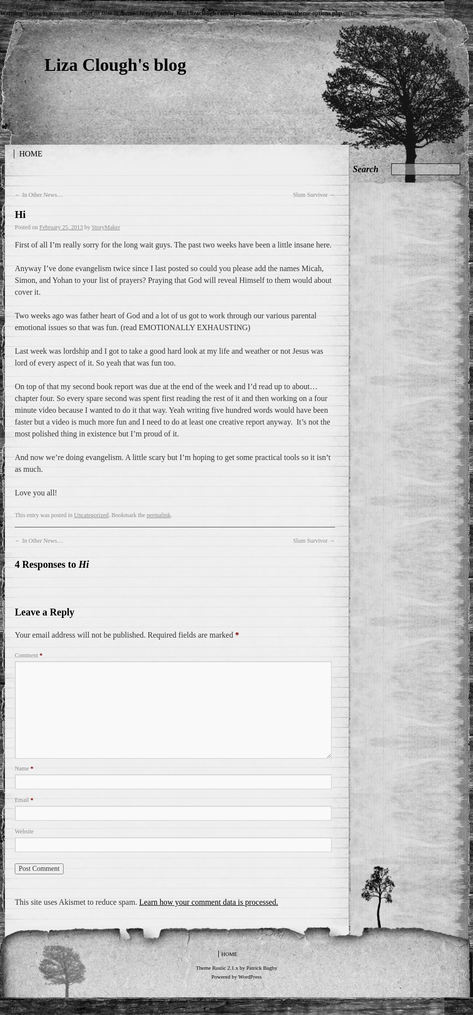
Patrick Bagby (261, 968)
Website (24, 831)
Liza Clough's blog (115, 65)
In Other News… (39, 194)
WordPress (250, 977)
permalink (159, 515)
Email (24, 800)
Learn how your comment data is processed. (208, 902)
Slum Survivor (314, 194)
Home (30, 154)
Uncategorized (91, 515)
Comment (28, 655)
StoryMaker (106, 227)
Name (24, 768)
